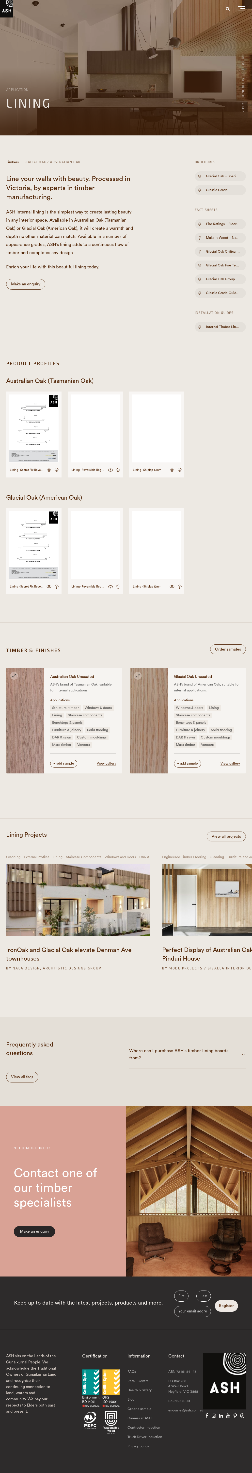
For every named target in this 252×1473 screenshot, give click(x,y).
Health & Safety (139, 1390)
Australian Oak (65, 162)
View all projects (226, 836)
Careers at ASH (139, 1418)
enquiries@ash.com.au (185, 1410)
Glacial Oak (35, 162)
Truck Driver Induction (144, 1437)
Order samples (228, 649)
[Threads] (242, 1415)
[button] (241, 9)
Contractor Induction (143, 1427)
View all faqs (22, 1077)
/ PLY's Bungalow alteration (243, 83)
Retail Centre (138, 1381)
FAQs (131, 1372)
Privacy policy (138, 1446)
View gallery (106, 763)
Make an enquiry (25, 284)
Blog (130, 1399)
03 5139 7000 (179, 1401)
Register (226, 1306)
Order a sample (139, 1409)
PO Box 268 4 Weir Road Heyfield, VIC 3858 (183, 1386)
